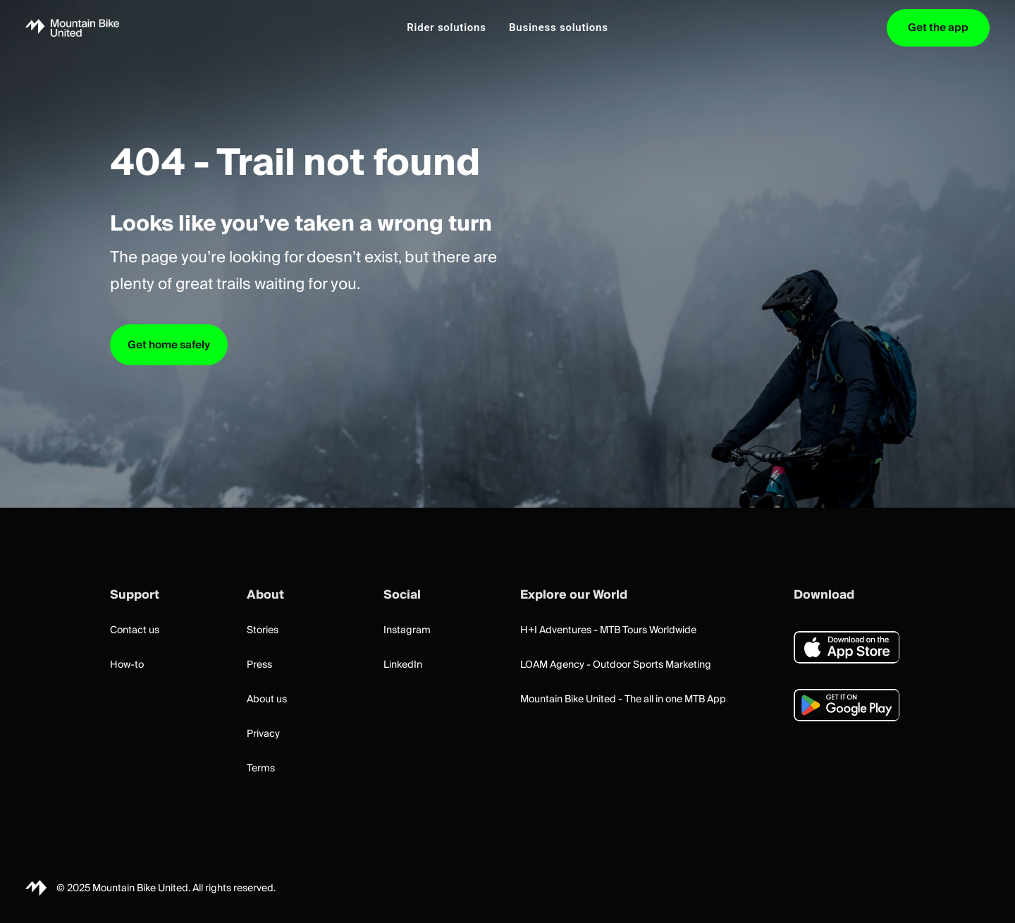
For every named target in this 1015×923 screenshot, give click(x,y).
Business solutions (558, 27)
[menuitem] (446, 28)
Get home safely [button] (169, 345)
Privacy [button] (263, 734)
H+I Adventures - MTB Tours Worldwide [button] (608, 630)
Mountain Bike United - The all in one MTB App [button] (623, 699)
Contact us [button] (134, 630)
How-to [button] (127, 664)
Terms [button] (261, 768)
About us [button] (267, 699)
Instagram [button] (407, 630)
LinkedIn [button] (402, 664)
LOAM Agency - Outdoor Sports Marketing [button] (615, 664)
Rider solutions (446, 27)
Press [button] (259, 664)
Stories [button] (262, 630)
